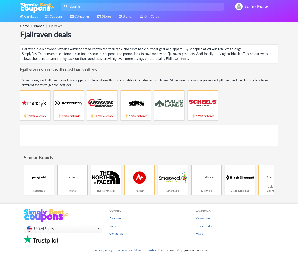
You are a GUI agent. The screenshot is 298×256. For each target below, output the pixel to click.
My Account (203, 218)
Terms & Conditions (129, 250)
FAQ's (199, 233)
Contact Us (116, 233)
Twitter (113, 226)
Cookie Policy (154, 250)
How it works (204, 226)
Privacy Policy (103, 250)
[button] (63, 228)
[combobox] (141, 6)
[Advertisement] (149, 135)
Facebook (115, 218)
